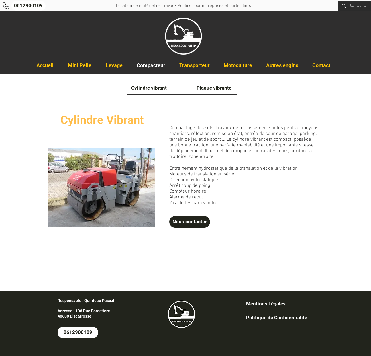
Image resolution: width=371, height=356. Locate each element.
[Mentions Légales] (266, 304)
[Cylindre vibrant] (149, 88)
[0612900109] (28, 6)
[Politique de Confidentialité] (276, 318)
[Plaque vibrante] (214, 88)
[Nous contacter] (189, 222)
